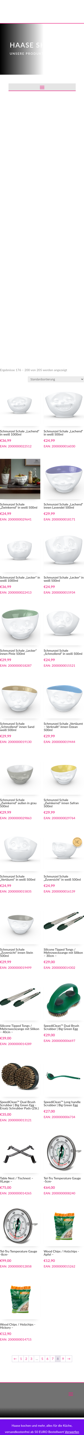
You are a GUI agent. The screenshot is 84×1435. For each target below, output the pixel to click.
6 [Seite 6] (47, 1359)
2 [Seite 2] (26, 1359)
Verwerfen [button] (72, 1432)
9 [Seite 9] (63, 1359)
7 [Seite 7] (53, 1359)
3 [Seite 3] (31, 1359)
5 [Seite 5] (42, 1359)
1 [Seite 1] (21, 1359)
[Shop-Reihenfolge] (56, 379)
